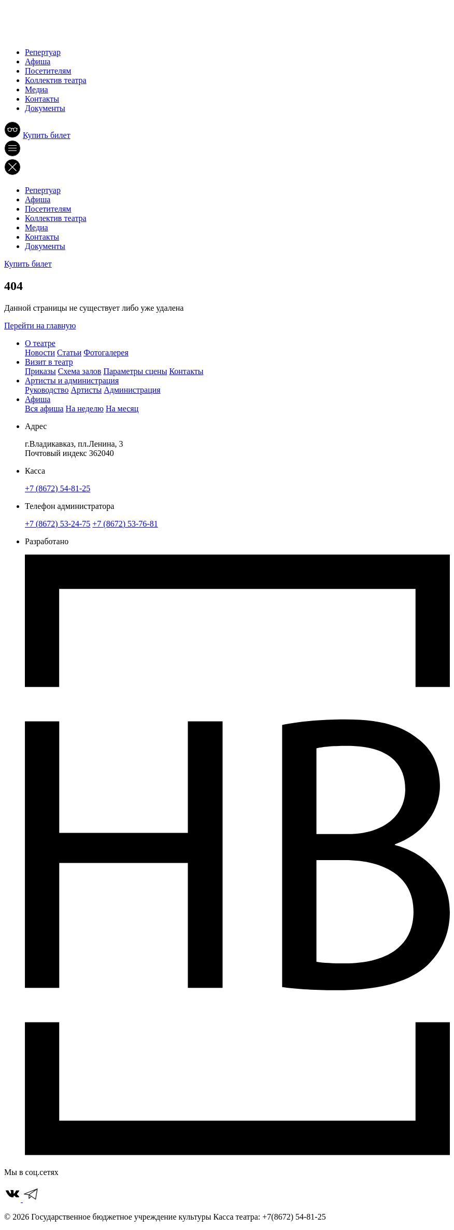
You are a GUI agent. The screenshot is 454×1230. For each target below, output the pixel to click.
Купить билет (46, 135)
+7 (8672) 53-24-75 (57, 523)
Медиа (36, 89)
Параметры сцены (135, 371)
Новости (40, 352)
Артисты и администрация (72, 380)
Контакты (42, 98)
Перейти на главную (40, 325)
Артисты (86, 389)
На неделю (85, 408)
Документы (45, 108)
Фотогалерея (106, 352)
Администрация (132, 389)
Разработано (46, 541)
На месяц (122, 408)
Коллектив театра (56, 80)
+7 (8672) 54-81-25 (57, 488)
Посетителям (48, 70)
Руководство (47, 389)
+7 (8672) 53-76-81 (125, 523)
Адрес (36, 426)
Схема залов (80, 371)
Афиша (37, 61)
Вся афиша (44, 408)
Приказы (40, 371)
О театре (40, 343)
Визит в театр (49, 361)
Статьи (69, 352)
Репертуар (43, 52)
